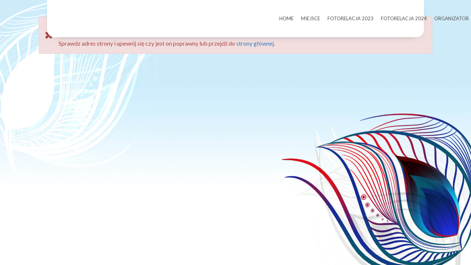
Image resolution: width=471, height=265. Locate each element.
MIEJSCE (310, 18)
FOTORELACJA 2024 (404, 18)
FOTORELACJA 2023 (350, 18)
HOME (286, 18)
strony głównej (255, 54)
